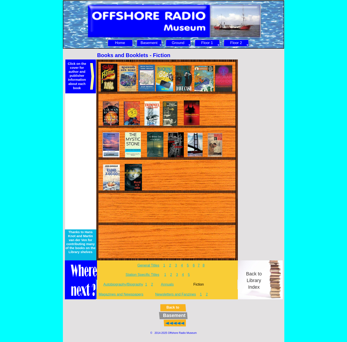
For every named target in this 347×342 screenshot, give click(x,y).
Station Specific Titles (142, 275)
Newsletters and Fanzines (175, 294)
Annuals (167, 284)
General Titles (148, 265)
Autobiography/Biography (123, 284)
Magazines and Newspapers (121, 294)
